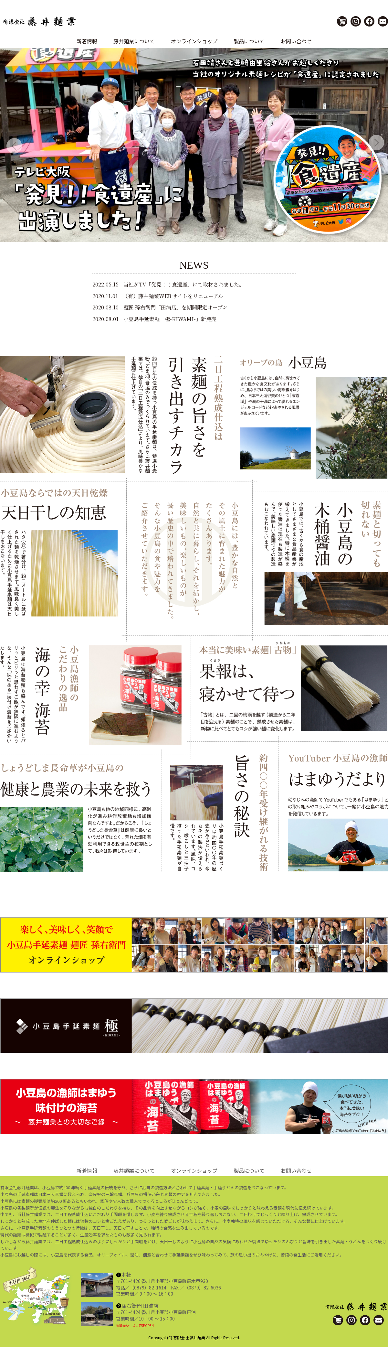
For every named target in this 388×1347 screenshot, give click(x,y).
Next (368, 138)
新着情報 (87, 41)
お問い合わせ (296, 41)
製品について (249, 41)
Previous (6, 138)
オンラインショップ (194, 41)
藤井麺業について (134, 41)
